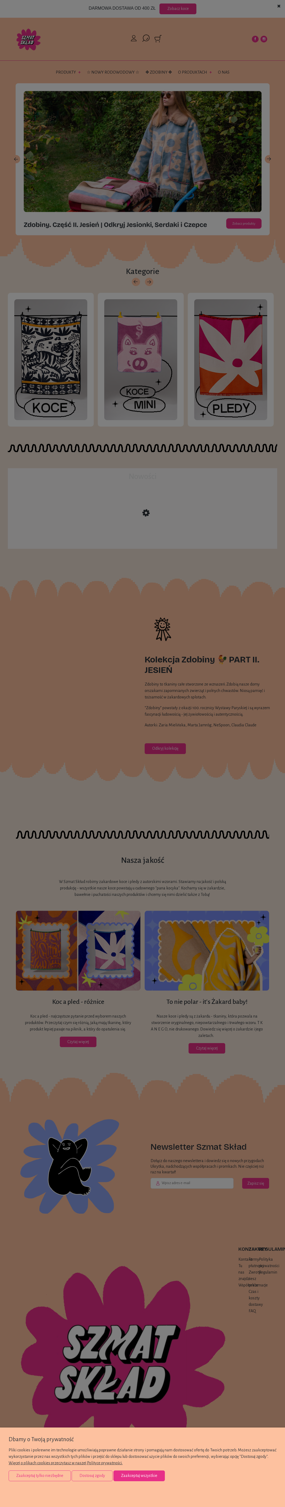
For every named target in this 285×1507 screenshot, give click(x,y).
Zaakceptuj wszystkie (139, 1475)
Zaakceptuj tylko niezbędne (39, 1475)
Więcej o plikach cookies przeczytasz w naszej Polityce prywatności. (66, 1463)
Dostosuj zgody (92, 1475)
